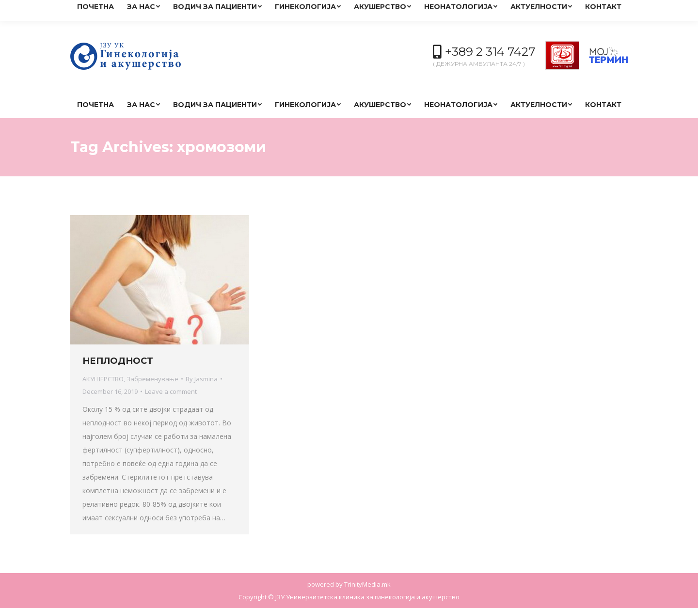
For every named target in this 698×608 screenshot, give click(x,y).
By (202, 378)
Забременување (152, 378)
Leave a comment (171, 391)
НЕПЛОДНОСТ (117, 361)
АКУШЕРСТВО (103, 378)
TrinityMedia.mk (367, 584)
